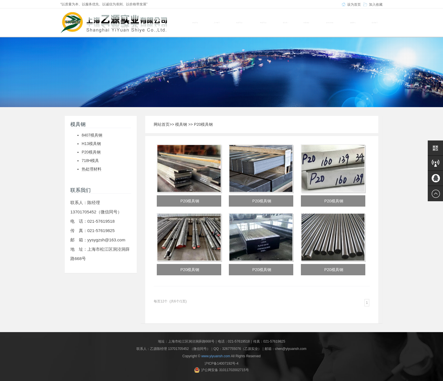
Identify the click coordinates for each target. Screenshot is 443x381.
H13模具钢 (91, 143)
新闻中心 (353, 22)
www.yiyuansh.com (215, 356)
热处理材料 (91, 169)
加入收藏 (376, 5)
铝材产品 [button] (263, 22)
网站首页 (195, 22)
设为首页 (354, 5)
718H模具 (90, 160)
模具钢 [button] (285, 22)
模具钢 (181, 124)
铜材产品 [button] (239, 22)
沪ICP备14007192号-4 (221, 363)
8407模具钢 (92, 135)
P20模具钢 (91, 152)
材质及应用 (330, 22)
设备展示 (306, 22)
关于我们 (217, 22)
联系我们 (375, 22)
